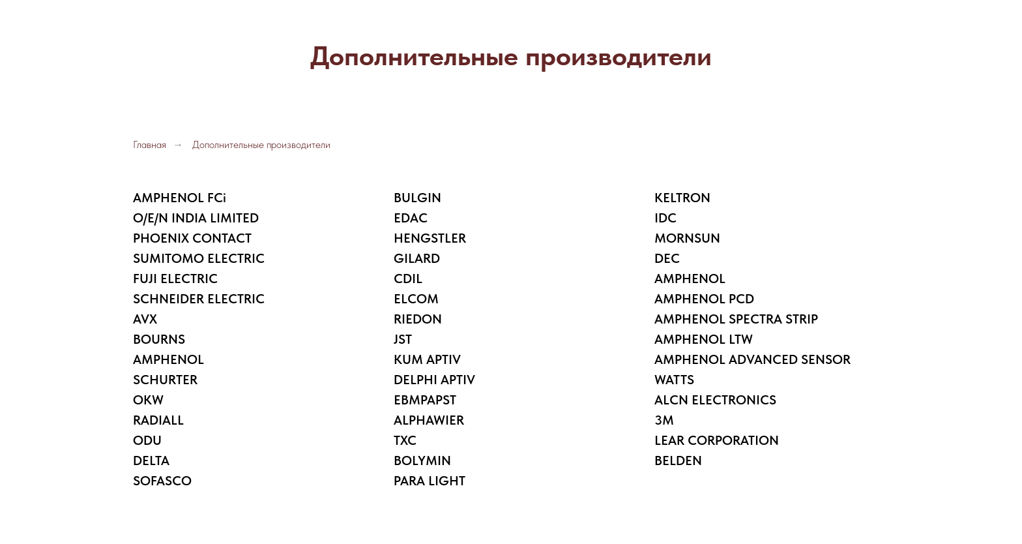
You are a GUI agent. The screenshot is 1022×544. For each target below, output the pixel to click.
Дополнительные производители (261, 144)
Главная (149, 144)
